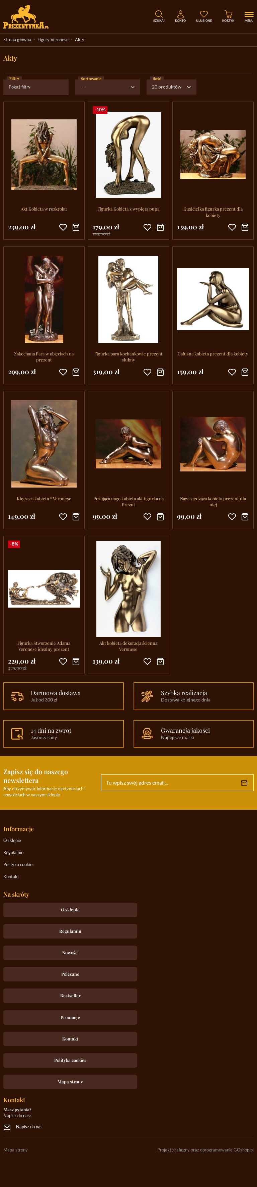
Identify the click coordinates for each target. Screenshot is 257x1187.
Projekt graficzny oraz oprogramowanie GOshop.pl (205, 1150)
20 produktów (166, 87)
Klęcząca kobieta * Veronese (44, 498)
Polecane (70, 974)
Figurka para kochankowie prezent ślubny (128, 356)
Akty (79, 40)
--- (82, 87)
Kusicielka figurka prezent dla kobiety (213, 212)
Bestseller (70, 995)
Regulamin (13, 853)
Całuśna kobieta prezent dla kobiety (213, 353)
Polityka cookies (18, 865)
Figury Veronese (53, 40)
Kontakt (11, 877)
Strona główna (17, 40)
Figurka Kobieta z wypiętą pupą (128, 209)
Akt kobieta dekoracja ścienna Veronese (128, 646)
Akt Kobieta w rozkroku (44, 209)
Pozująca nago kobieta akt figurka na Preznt (128, 501)
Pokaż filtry (19, 87)
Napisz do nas (29, 1127)
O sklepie (12, 841)
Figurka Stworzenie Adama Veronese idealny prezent (43, 646)
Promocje (70, 1017)
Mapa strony (70, 1081)
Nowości (70, 952)
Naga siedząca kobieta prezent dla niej (213, 501)
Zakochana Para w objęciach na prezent (44, 356)
